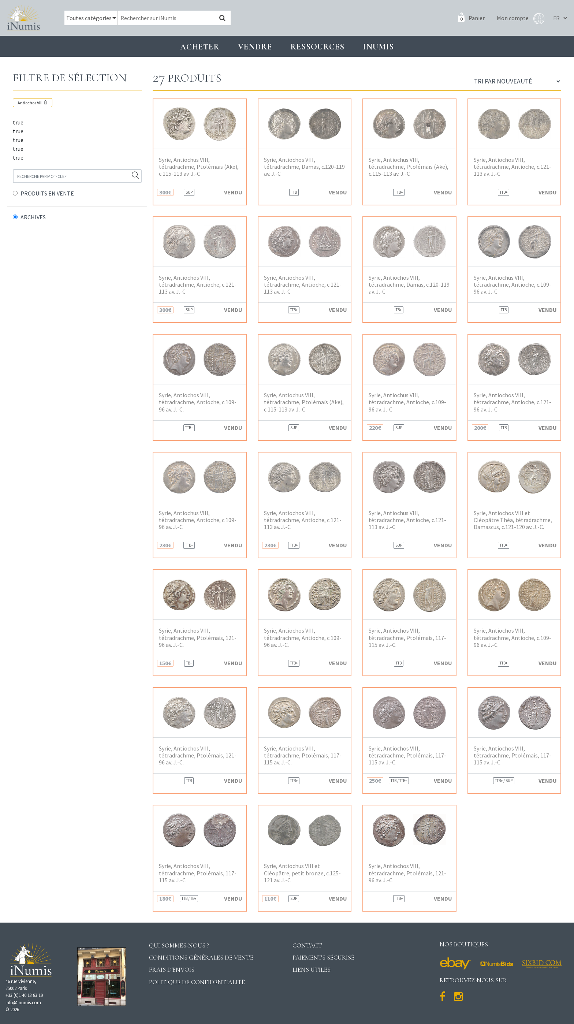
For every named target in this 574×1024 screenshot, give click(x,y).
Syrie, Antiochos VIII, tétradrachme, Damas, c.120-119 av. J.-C (304, 166)
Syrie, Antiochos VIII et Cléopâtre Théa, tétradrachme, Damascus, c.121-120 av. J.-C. (513, 520)
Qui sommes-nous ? (179, 945)
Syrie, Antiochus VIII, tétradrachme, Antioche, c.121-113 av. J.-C (407, 520)
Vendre (255, 47)
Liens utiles (311, 969)
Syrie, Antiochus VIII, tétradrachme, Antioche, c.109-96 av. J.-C (512, 284)
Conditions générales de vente (201, 957)
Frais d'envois (171, 969)
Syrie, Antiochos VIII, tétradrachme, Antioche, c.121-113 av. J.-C (512, 166)
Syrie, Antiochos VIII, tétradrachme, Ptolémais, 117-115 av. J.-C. (407, 637)
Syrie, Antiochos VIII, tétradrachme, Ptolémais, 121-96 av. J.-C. (197, 637)
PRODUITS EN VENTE (47, 193)
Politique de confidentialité (197, 982)
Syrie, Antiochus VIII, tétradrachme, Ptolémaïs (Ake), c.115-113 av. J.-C (199, 166)
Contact (307, 945)
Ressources (317, 47)
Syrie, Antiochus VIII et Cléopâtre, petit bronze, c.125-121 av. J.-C (302, 873)
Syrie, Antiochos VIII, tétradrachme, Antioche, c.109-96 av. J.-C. (197, 402)
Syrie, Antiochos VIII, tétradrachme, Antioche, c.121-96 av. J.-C (512, 402)
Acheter (200, 47)
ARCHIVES (33, 217)
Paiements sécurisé (323, 957)
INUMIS (378, 47)
